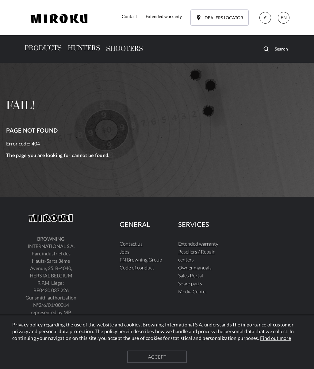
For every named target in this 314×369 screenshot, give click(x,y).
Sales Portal (190, 275)
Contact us (131, 244)
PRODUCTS (43, 48)
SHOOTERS (124, 49)
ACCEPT (157, 357)
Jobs (124, 251)
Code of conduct (137, 267)
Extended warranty (198, 244)
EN (284, 17)
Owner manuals (195, 267)
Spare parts (190, 283)
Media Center (192, 291)
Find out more (275, 338)
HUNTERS (84, 48)
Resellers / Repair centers (196, 255)
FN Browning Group (141, 259)
